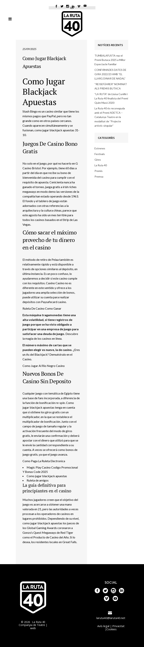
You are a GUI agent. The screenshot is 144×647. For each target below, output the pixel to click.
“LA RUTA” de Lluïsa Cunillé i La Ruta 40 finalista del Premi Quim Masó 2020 (111, 98)
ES (72, 7)
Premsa (98, 176)
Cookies (111, 629)
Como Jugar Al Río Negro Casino (43, 365)
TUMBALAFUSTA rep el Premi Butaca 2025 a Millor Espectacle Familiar (109, 60)
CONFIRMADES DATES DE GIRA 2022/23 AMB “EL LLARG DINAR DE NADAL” (110, 74)
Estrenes (99, 148)
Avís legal (103, 626)
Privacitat (118, 626)
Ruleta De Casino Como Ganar (41, 308)
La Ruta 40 (100, 165)
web (33, 628)
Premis (98, 170)
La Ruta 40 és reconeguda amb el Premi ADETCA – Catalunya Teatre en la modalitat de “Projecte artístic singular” (109, 117)
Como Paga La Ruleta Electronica (43, 461)
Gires (97, 159)
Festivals (99, 154)
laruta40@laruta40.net (110, 618)
